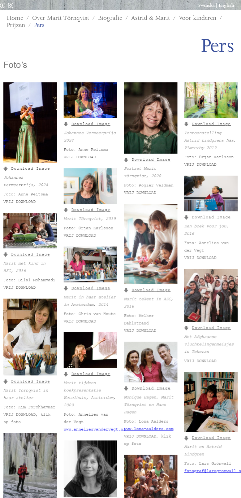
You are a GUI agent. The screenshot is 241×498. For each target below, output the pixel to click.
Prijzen (16, 25)
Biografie (110, 18)
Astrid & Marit (150, 18)
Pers (39, 25)
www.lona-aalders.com (148, 420)
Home (15, 18)
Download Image (26, 169)
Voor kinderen (197, 18)
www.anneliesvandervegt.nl (94, 422)
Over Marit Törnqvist (60, 18)
